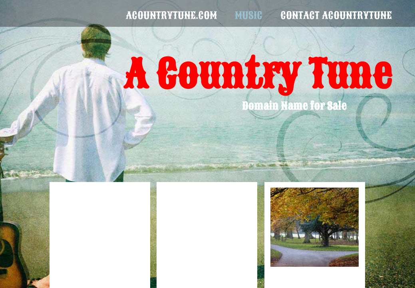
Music (248, 15)
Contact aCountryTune (336, 15)
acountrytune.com (171, 15)
